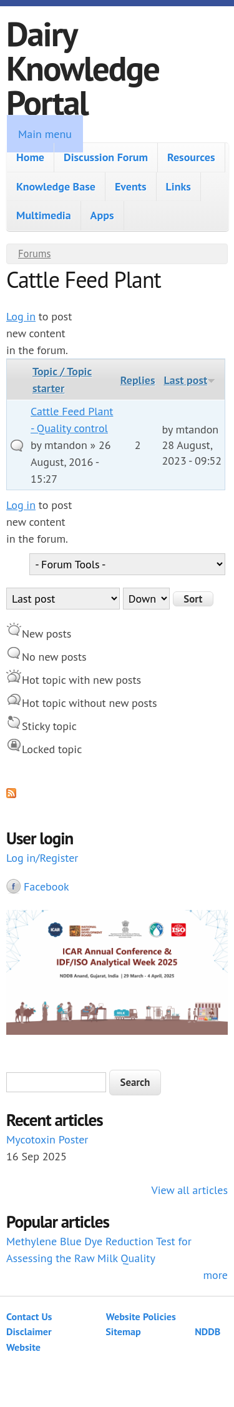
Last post (189, 380)
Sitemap (123, 1331)
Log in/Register (42, 858)
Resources (191, 157)
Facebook (46, 886)
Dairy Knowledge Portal (82, 67)
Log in (21, 316)
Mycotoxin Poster (47, 1139)
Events (131, 186)
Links (178, 186)
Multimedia (43, 215)
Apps (102, 215)
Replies (137, 380)
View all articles (190, 1190)
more (215, 1275)
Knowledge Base (55, 186)
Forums (34, 253)
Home (30, 157)
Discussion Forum (106, 157)
